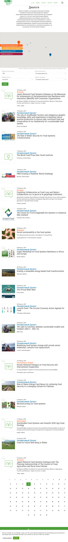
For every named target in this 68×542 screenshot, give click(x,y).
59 (52, 501)
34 (22, 493)
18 (46, 484)
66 (34, 506)
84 (40, 515)
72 (10, 510)
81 (64, 510)
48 (46, 497)
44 (22, 497)
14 (22, 484)
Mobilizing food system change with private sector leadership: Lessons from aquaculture (38, 346)
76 (34, 510)
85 (46, 515)
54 (22, 501)
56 (34, 501)
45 (28, 497)
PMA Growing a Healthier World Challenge (35, 174)
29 (52, 488)
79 (52, 510)
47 (40, 497)
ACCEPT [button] (16, 538)
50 (58, 497)
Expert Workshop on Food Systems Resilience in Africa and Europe (40, 252)
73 (16, 510)
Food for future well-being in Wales (32, 442)
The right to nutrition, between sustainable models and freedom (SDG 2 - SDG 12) (40, 328)
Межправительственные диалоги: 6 (13, 48)
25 (28, 488)
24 (22, 488)
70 (58, 506)
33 (16, 493)
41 (64, 493)
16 (34, 484)
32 (10, 493)
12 (10, 484)
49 (52, 497)
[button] (18, 43)
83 (34, 515)
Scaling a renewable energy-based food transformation (40, 271)
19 (52, 484)
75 (28, 510)
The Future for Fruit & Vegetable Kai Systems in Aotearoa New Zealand (41, 214)
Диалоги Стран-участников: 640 (10, 45)
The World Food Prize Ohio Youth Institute (35, 155)
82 (28, 515)
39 (52, 493)
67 (40, 506)
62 (10, 506)
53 (16, 501)
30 (58, 488)
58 (46, 501)
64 (22, 506)
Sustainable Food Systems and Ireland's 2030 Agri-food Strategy (40, 424)
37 (40, 493)
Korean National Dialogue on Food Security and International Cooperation (37, 366)
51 (64, 497)
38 (46, 493)
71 (64, 506)
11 (65, 479)
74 (22, 510)
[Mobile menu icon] (62, 2)
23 (16, 488)
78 (46, 510)
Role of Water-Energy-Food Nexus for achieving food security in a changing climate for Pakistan (39, 385)
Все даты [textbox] (5, 79)
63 (16, 506)
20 (58, 484)
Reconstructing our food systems (31, 403)
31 (64, 488)
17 (40, 484)
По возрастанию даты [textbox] (42, 79)
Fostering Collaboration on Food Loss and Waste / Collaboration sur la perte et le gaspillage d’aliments (39, 193)
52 (10, 501)
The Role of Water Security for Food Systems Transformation (36, 137)
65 (28, 506)
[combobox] (50, 73)
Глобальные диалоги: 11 (8, 54)
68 (46, 506)
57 (40, 501)
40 (58, 493)
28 (46, 488)
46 (34, 497)
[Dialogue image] (8, 96)
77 (40, 510)
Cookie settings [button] (7, 538)
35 (28, 493)
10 (59, 479)
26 (34, 488)
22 (10, 488)
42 (10, 497)
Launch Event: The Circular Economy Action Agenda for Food (40, 309)
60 (58, 501)
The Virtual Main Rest (26, 289)
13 (16, 484)
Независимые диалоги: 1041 (9, 51)
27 (40, 488)
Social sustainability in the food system (34, 232)
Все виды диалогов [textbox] (41, 73)
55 (28, 501)
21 (64, 484)
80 (58, 510)
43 (16, 497)
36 (34, 493)
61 (64, 501)
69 (52, 506)
